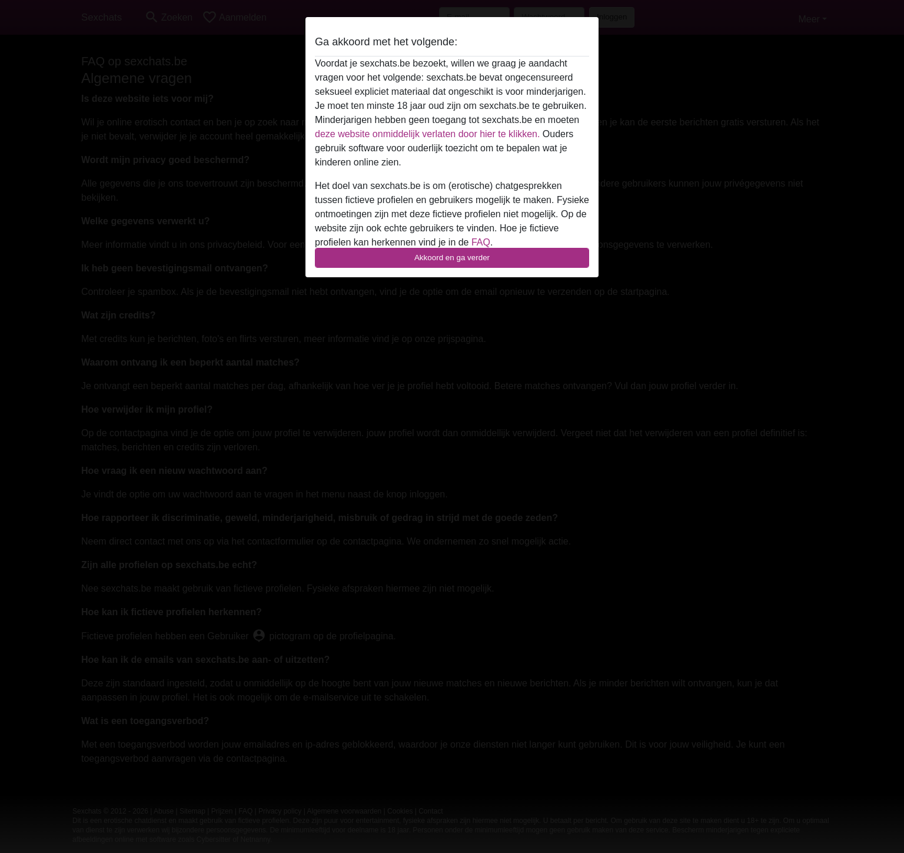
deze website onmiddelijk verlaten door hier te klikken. (427, 134)
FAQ (480, 242)
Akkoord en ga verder (452, 257)
